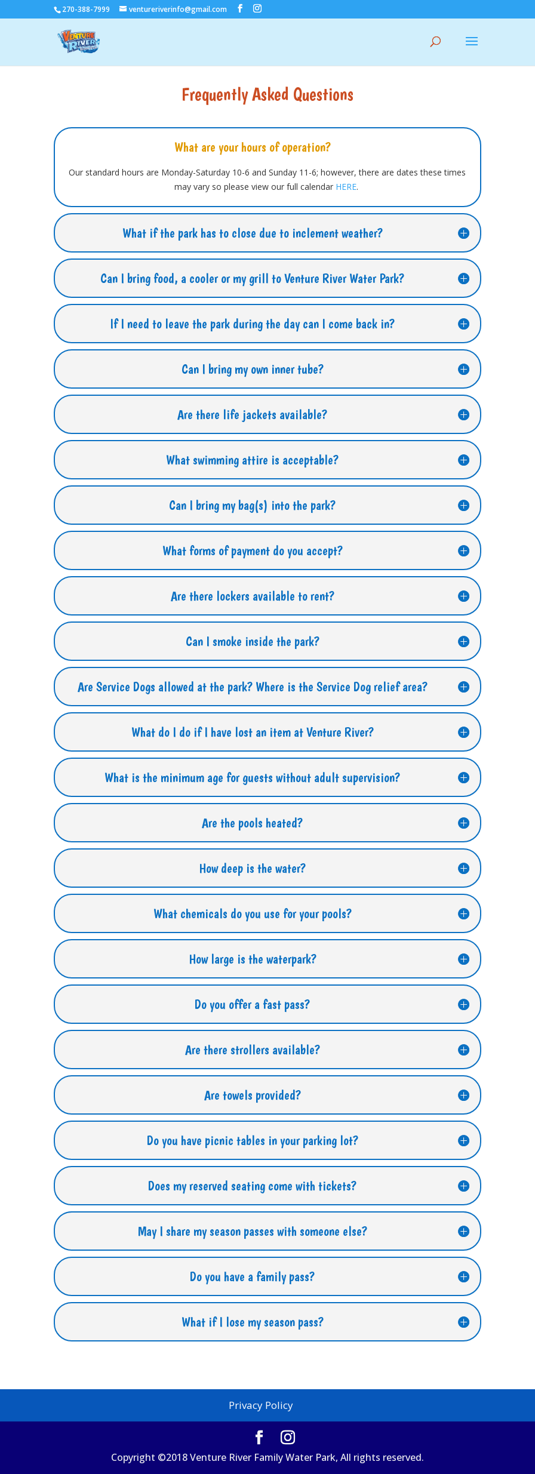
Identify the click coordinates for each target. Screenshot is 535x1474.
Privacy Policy (261, 1405)
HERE (346, 186)
